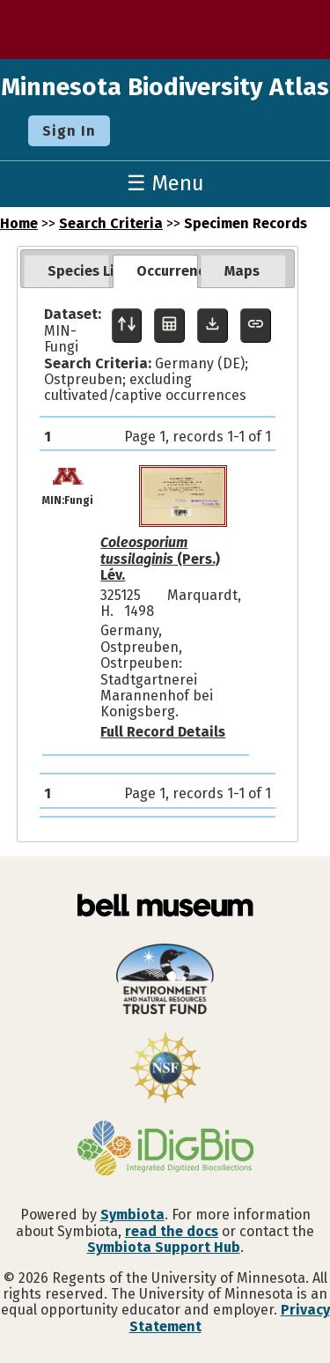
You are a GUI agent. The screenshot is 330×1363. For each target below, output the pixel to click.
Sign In (69, 130)
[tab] (66, 271)
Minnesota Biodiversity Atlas (165, 86)
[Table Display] (169, 325)
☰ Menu (165, 183)
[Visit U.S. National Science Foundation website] (165, 1070)
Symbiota (132, 1214)
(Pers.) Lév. (160, 558)
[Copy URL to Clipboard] (255, 325)
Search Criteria (111, 223)
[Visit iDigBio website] (165, 1150)
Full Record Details (162, 731)
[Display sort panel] (127, 325)
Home (19, 223)
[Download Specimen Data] (212, 325)
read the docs (171, 1231)
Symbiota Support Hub (163, 1247)
